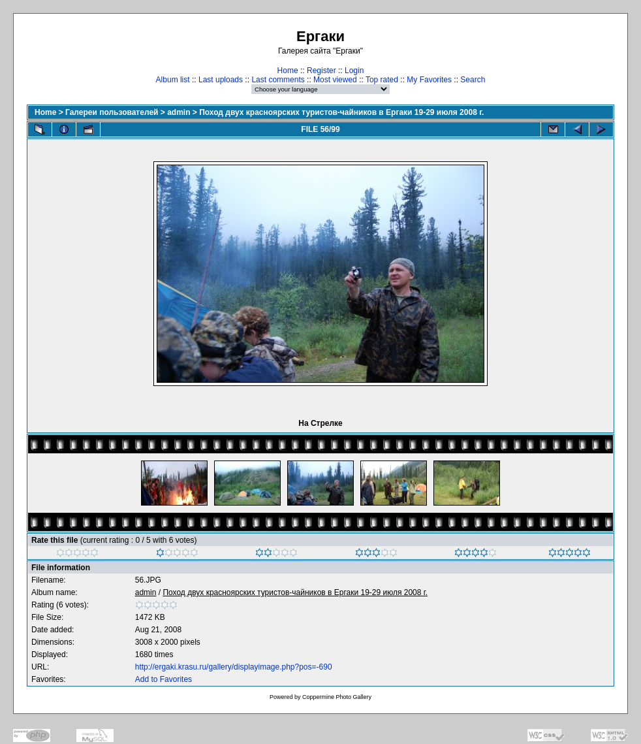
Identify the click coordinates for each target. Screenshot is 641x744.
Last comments (277, 79)
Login (354, 70)
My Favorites (429, 79)
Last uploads (220, 79)
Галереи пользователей (111, 112)
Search (472, 79)
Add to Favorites (163, 679)
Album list (173, 79)
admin (178, 112)
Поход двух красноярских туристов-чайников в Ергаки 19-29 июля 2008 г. (341, 112)
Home (287, 70)
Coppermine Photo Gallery (336, 697)
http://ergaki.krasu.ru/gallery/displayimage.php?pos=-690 (233, 666)
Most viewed (335, 79)
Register (321, 70)
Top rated (382, 79)
